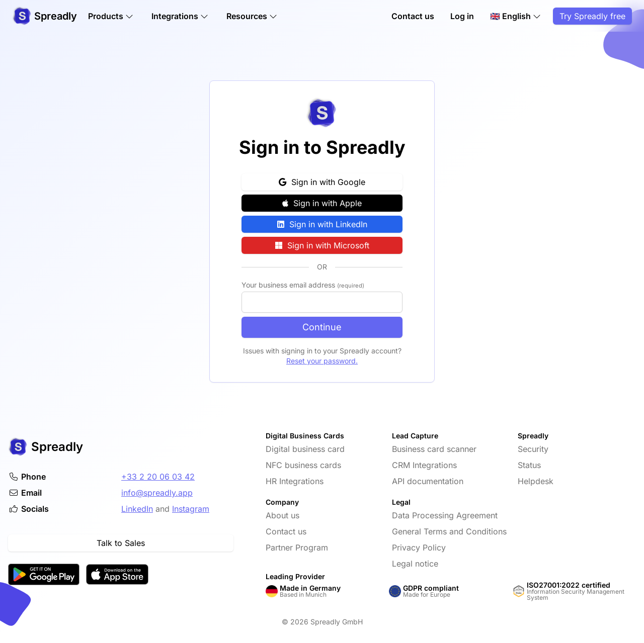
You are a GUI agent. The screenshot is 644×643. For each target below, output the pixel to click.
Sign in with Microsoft (322, 245)
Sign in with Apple (322, 203)
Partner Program (297, 547)
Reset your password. (322, 360)
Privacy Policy (419, 547)
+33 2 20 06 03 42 (158, 477)
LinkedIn (137, 509)
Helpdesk (535, 481)
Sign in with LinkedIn (322, 224)
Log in (462, 16)
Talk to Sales (121, 543)
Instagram (190, 509)
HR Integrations (295, 481)
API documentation (427, 481)
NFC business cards (303, 465)
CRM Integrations (424, 465)
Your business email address (303, 285)
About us (282, 515)
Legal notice (415, 564)
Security (533, 449)
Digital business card (305, 449)
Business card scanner (434, 449)
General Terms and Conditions (449, 531)
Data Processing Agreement (445, 515)
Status (529, 465)
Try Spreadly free (592, 16)
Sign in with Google (322, 182)
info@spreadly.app (157, 493)
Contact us (412, 16)
